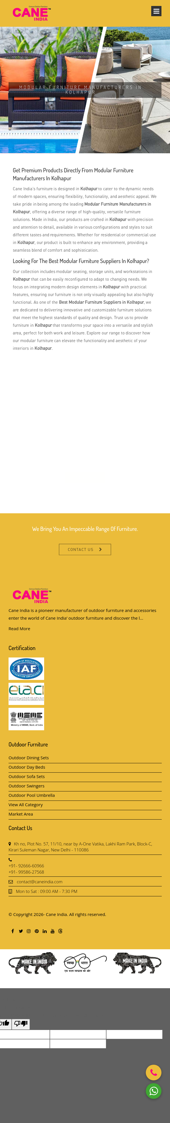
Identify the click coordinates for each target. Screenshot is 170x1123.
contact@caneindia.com (40, 881)
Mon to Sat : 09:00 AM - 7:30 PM (46, 891)
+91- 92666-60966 (26, 865)
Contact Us (81, 557)
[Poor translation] (21, 1024)
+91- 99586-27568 (26, 872)
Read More (19, 628)
